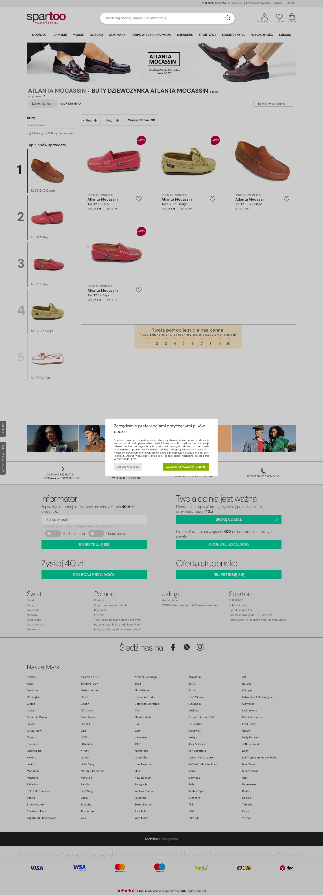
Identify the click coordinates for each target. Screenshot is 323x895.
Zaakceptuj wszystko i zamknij (186, 466)
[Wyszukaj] (227, 18)
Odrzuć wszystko (128, 466)
